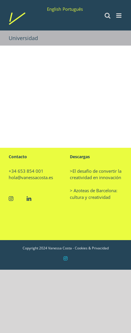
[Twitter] (20, 198)
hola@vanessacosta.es (31, 177)
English (54, 9)
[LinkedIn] (29, 198)
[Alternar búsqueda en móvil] (107, 15)
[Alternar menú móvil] (119, 15)
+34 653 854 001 (26, 171)
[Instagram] (11, 198)
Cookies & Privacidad (92, 248)
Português (73, 9)
